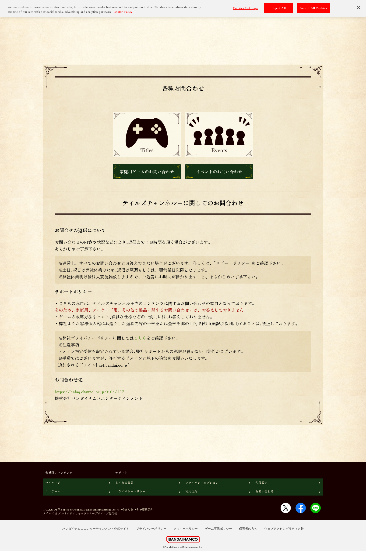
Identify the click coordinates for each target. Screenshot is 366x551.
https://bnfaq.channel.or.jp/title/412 (89, 391)
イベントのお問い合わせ (219, 171)
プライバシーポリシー (130, 491)
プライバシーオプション (202, 482)
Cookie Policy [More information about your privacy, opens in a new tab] (123, 11)
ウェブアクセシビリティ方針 (284, 528)
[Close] (358, 7)
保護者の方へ (248, 528)
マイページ (52, 482)
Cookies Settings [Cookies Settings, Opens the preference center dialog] (245, 7)
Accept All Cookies (313, 7)
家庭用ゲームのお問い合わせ (147, 171)
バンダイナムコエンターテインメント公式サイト (95, 528)
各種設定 (261, 482)
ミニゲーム (52, 491)
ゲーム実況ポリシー (218, 528)
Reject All (278, 7)
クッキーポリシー (185, 528)
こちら (140, 338)
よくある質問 (124, 482)
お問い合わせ (264, 491)
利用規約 (191, 491)
